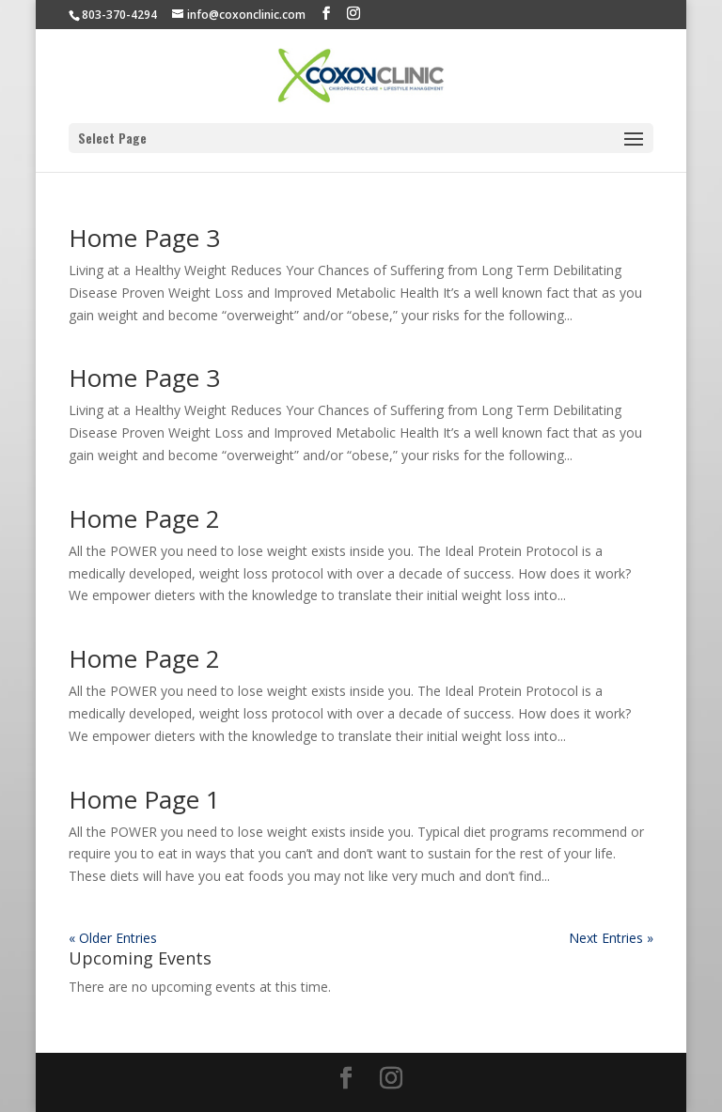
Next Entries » (611, 938)
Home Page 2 (144, 518)
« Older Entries (113, 938)
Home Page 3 (144, 238)
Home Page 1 (144, 799)
